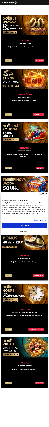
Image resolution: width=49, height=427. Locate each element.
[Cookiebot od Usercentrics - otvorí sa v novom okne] (39, 194)
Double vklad (24, 363)
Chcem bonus (39, 383)
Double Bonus (25, 255)
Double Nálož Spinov (24, 94)
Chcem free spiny (38, 114)
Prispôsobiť (24, 231)
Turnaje (35, 9)
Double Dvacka (24, 40)
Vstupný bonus (26, 9)
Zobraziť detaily (39, 220)
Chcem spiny (40, 168)
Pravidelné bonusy (15, 9)
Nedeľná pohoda (24, 148)
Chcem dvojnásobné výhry (36, 329)
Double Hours (25, 309)
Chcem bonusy (39, 60)
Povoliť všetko (24, 225)
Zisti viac (8, 60)
